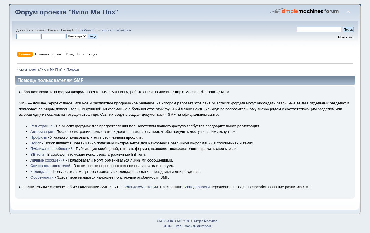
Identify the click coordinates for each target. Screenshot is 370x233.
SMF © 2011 (184, 221)
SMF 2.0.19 (165, 221)
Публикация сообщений (51, 148)
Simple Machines (205, 221)
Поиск (35, 143)
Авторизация (41, 131)
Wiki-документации (141, 187)
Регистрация (41, 126)
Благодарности (196, 187)
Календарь (39, 171)
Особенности (42, 177)
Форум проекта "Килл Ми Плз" (66, 12)
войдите (87, 30)
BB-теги (37, 154)
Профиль (38, 137)
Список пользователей (50, 166)
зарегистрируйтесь (116, 30)
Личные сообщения (47, 160)
